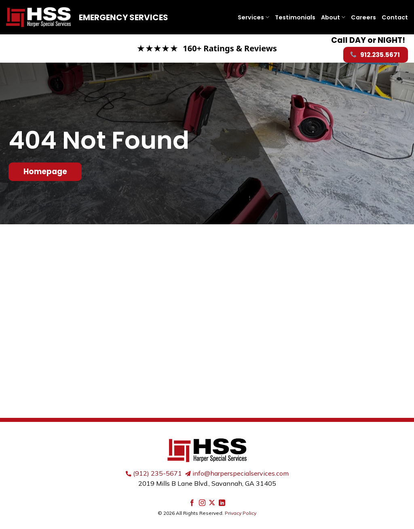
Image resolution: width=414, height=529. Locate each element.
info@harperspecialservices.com (240, 473)
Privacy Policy (240, 513)
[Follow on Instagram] (202, 503)
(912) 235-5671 (157, 473)
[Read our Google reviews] (207, 48)
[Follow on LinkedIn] (222, 503)
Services (253, 17)
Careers (363, 17)
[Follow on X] (212, 503)
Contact (395, 17)
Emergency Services (123, 17)
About (333, 17)
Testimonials (295, 17)
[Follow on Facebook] (192, 503)
